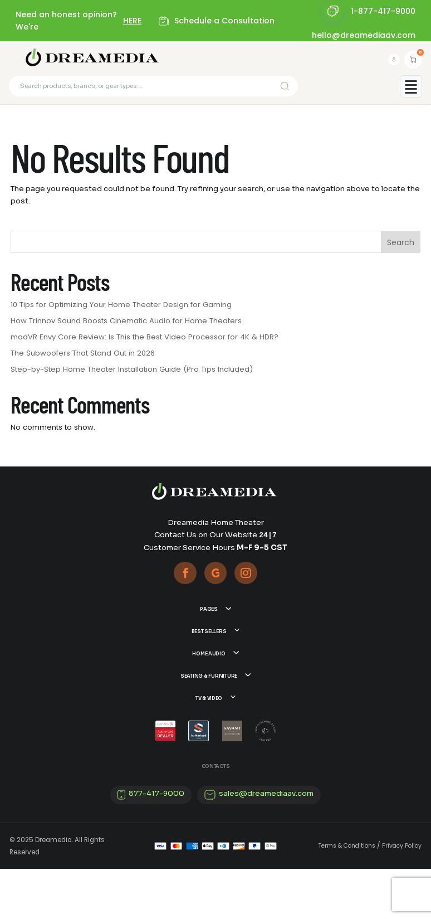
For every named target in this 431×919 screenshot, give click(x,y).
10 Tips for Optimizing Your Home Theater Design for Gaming (121, 310)
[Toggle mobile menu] (411, 91)
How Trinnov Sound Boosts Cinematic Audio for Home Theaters (126, 326)
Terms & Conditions (347, 896)
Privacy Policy (402, 896)
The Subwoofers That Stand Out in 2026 (83, 358)
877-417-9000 (156, 843)
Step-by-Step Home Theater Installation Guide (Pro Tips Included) (132, 374)
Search (400, 248)
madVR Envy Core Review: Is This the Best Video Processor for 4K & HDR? (144, 342)
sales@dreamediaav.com (266, 843)
